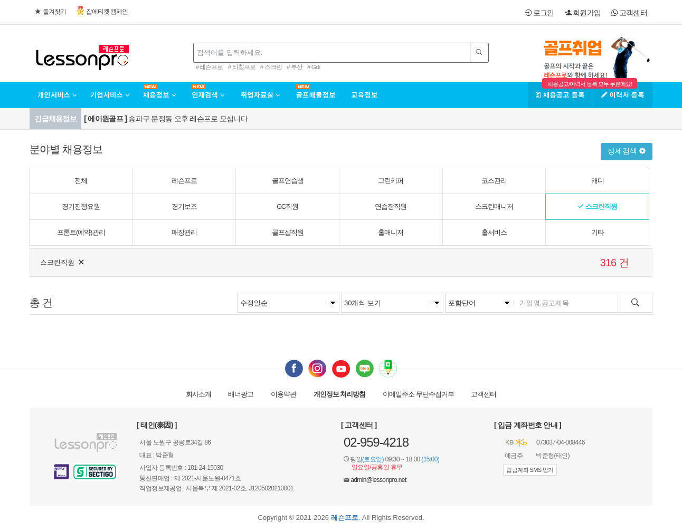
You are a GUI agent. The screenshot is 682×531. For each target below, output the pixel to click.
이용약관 (283, 394)
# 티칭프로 (241, 66)
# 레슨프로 (209, 66)
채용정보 (159, 95)
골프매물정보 (316, 95)
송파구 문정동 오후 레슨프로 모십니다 (166, 118)
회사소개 (198, 394)
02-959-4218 (376, 442)
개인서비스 (57, 95)
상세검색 (627, 151)
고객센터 (629, 12)
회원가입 (583, 12)
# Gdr (313, 66)
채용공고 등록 (560, 95)
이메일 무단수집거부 (418, 394)
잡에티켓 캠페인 (102, 10)
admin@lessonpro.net (378, 480)
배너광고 (240, 394)
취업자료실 (260, 95)
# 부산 (294, 66)
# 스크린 (271, 66)
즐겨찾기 (50, 11)
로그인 (539, 12)
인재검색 (208, 95)
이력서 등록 (623, 95)
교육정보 (365, 95)
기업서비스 (110, 95)
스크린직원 (63, 261)
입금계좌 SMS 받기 (529, 470)
